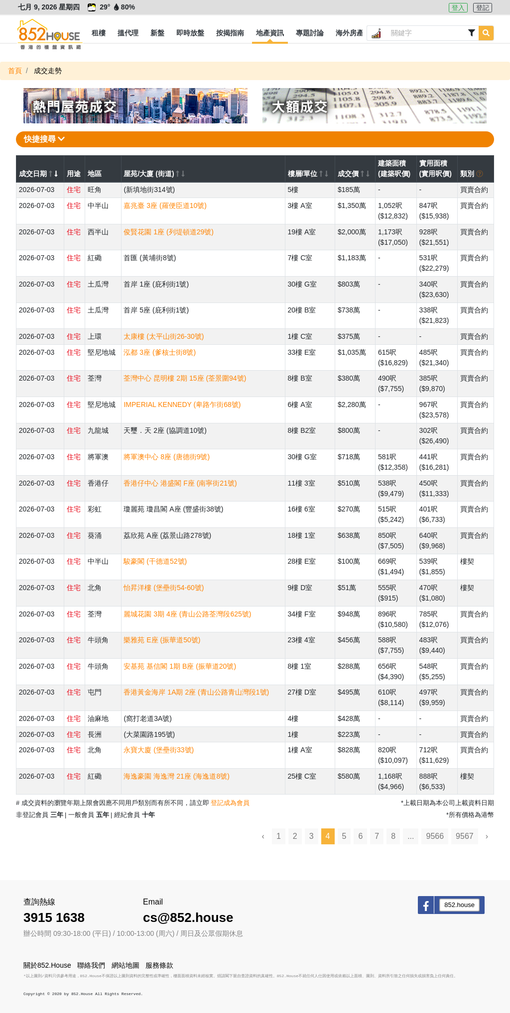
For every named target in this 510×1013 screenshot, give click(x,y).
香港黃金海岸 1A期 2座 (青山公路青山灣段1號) (196, 692)
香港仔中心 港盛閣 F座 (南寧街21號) (180, 483)
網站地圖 (125, 965)
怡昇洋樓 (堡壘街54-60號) (164, 588)
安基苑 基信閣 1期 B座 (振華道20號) (180, 666)
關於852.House (47, 965)
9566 (435, 836)
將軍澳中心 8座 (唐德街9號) (167, 457)
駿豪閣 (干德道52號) (155, 561)
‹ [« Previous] (263, 836)
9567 (465, 836)
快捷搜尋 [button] (44, 139)
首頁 (15, 71)
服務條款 (159, 965)
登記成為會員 (230, 803)
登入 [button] (458, 7)
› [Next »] (487, 836)
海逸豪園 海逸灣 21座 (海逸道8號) (176, 776)
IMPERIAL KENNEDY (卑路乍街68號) (182, 404)
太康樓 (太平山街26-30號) (164, 336)
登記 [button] (482, 7)
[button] (99, 33)
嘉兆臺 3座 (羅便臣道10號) (165, 205)
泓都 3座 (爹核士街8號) (160, 352)
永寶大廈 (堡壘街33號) (159, 750)
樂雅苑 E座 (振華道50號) (162, 640)
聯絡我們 (91, 965)
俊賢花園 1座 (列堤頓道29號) (168, 232)
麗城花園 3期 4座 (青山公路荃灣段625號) (187, 614)
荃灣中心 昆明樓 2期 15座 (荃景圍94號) (185, 378)
